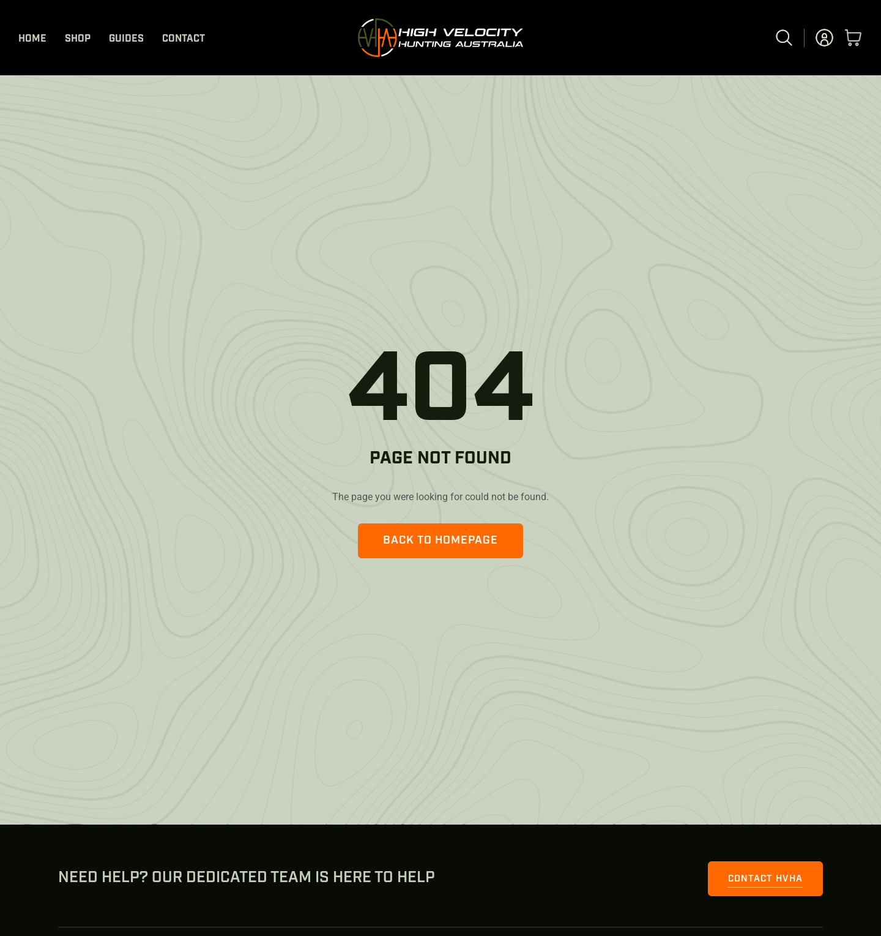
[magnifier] (784, 31)
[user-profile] (824, 31)
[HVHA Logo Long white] (440, 23)
